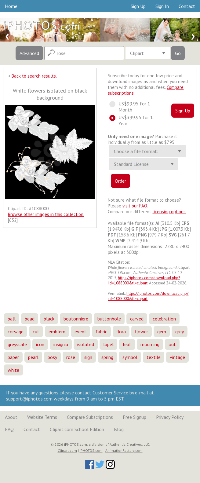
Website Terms (42, 417)
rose (70, 357)
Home (11, 6)
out (172, 344)
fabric (101, 331)
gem (161, 331)
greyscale (17, 344)
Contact (187, 6)
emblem (57, 331)
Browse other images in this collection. (46, 214)
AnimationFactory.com (124, 450)
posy (52, 357)
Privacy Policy (170, 417)
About (11, 417)
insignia (60, 344)
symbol (129, 357)
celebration (164, 319)
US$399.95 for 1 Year (131, 120)
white (13, 370)
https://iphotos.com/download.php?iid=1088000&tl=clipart (144, 280)
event (80, 331)
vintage (177, 357)
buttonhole (109, 319)
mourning (149, 344)
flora (121, 331)
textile (154, 357)
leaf (127, 344)
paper (13, 357)
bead (30, 319)
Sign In (162, 6)
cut (36, 331)
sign (88, 357)
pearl (33, 357)
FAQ (9, 429)
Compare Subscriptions (90, 417)
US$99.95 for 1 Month (129, 107)
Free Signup (134, 417)
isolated (85, 344)
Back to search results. (34, 76)
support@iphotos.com (29, 399)
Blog (119, 429)
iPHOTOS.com (91, 450)
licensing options (169, 211)
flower (141, 331)
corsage (16, 331)
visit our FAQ (134, 206)
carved (137, 319)
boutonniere (76, 319)
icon (40, 344)
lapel (108, 344)
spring (107, 357)
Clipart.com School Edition (77, 429)
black (49, 319)
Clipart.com (67, 450)
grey (179, 331)
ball (12, 319)
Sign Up (138, 6)
